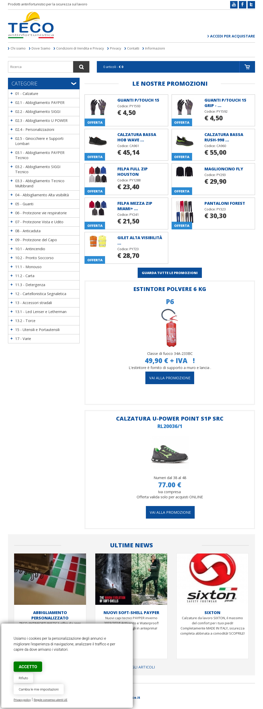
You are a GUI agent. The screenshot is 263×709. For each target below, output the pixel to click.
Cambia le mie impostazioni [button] (39, 689)
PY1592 (222, 111)
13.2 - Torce (25, 320)
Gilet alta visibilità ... (139, 240)
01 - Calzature (26, 93)
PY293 (221, 174)
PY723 (134, 249)
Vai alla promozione (170, 512)
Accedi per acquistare (232, 36)
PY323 (221, 209)
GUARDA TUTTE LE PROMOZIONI (170, 272)
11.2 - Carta (24, 275)
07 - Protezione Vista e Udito (39, 221)
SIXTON (212, 612)
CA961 (134, 145)
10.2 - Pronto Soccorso (34, 257)
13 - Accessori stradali (33, 302)
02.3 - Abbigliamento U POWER (41, 120)
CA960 (221, 145)
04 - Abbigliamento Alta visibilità (42, 194)
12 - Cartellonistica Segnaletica (40, 293)
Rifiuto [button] (23, 678)
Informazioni (155, 48)
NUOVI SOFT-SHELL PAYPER (131, 612)
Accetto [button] (28, 666)
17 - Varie (23, 338)
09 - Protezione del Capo (36, 239)
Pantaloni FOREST (224, 203)
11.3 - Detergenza (30, 284)
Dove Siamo (41, 48)
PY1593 (134, 106)
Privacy (115, 48)
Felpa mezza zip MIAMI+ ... (134, 205)
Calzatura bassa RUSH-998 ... (223, 137)
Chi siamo (18, 48)
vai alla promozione (169, 377)
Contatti (133, 48)
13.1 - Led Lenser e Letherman (41, 311)
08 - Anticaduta (28, 230)
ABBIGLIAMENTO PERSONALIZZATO (50, 615)
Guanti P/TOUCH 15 (138, 100)
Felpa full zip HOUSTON (132, 171)
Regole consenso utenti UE (50, 700)
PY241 (134, 214)
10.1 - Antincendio (30, 248)
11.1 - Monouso (28, 266)
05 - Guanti (24, 203)
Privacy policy (22, 700)
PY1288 (134, 180)
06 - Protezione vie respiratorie (41, 212)
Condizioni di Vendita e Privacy (80, 48)
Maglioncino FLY (223, 169)
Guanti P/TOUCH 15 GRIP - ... (225, 102)
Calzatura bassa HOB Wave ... (136, 137)
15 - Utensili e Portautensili (37, 329)
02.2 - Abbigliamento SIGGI (37, 111)
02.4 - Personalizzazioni (34, 129)
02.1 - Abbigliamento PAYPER (39, 102)
